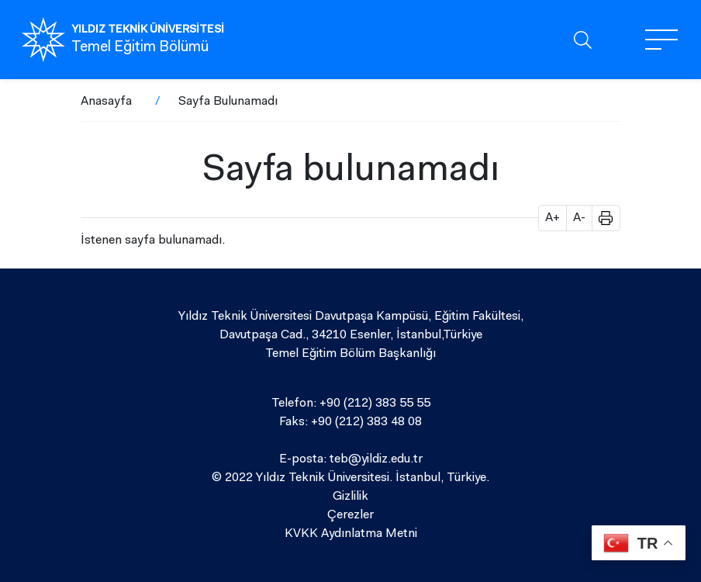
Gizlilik (350, 496)
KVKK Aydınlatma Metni (351, 534)
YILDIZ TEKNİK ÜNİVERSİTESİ (147, 30)
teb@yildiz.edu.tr (376, 459)
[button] (600, 218)
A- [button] (579, 218)
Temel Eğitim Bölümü (140, 47)
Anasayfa (106, 101)
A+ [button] (552, 218)
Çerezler (350, 515)
